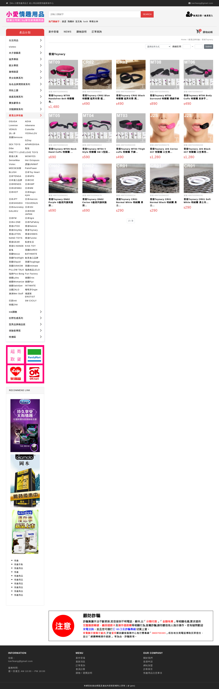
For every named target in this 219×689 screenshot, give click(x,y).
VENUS (13, 129)
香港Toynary (31, 230)
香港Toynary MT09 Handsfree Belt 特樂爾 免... (61, 98)
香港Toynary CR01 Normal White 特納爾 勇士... (129, 202)
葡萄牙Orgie (31, 289)
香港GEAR (14, 242)
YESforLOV (31, 133)
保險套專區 (25, 330)
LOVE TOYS (31, 152)
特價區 (25, 336)
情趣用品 (18, 568)
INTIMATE (30, 285)
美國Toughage (32, 261)
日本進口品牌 (15, 180)
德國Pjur (29, 281)
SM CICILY (31, 300)
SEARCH (147, 14)
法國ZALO (14, 289)
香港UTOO (14, 226)
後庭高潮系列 (25, 96)
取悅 (27, 148)
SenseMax (14, 160)
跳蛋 (64, 21)
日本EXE (29, 180)
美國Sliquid (15, 261)
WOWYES (30, 156)
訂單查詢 (97, 31)
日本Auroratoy (16, 207)
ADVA (28, 121)
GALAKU (13, 211)
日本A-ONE (15, 222)
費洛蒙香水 (25, 102)
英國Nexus (14, 254)
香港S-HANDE (16, 246)
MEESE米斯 (15, 168)
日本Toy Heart (32, 172)
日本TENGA (15, 176)
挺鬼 (11, 250)
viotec (25, 46)
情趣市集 (18, 564)
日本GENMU (15, 188)
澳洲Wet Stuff (16, 293)
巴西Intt (13, 300)
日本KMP (30, 184)
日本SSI (29, 207)
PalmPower (31, 168)
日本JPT (13, 199)
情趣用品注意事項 (152, 673)
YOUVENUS (31, 203)
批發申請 (148, 661)
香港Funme (31, 238)
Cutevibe (30, 129)
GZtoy (28, 140)
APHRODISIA (32, 144)
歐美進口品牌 (31, 257)
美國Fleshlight (16, 257)
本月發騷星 (25, 52)
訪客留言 (148, 669)
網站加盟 (148, 665)
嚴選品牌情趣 (25, 115)
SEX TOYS (14, 144)
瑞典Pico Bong (16, 273)
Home (183, 40)
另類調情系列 (25, 109)
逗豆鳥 (78, 21)
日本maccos (31, 199)
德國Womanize (16, 281)
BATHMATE (31, 254)
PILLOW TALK (16, 269)
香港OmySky (15, 230)
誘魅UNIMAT (31, 164)
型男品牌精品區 (25, 324)
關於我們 (148, 658)
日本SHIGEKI (16, 203)
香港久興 (13, 156)
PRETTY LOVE (17, 152)
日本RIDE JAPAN (30, 212)
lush (85, 21)
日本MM (29, 188)
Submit (208, 46)
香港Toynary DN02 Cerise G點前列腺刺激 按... (94, 202)
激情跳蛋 (25, 71)
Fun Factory (31, 273)
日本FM (13, 218)
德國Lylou (14, 277)
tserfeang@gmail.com (202, 3)
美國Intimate (31, 265)
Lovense (13, 125)
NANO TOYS (15, 238)
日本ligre (29, 218)
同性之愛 (25, 90)
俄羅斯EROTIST (30, 295)
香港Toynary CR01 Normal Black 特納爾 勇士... (163, 202)
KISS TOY (30, 246)
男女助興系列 (25, 77)
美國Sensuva (15, 137)
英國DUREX (31, 250)
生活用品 (25, 40)
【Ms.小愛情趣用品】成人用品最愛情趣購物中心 (31, 3)
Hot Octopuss (32, 160)
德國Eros (29, 277)
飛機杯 (71, 21)
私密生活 (29, 242)
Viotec (12, 164)
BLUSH (13, 172)
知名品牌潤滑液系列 (25, 84)
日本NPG (30, 176)
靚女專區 (25, 65)
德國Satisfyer (16, 285)
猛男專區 (25, 59)
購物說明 (82, 31)
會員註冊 (197, 15)
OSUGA (13, 121)
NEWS (67, 31)
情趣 (16, 560)
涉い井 (12, 133)
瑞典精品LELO (32, 269)
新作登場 (54, 31)
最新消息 (80, 661)
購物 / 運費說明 (84, 673)
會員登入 (208, 15)
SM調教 (25, 311)
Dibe (11, 148)
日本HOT (13, 192)
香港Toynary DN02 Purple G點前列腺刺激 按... (61, 202)
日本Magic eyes (30, 193)
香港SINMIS (31, 234)
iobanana (30, 125)
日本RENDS (15, 184)
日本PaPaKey (32, 222)
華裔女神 (93, 21)
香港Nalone (31, 226)
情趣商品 (18, 576)
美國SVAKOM (16, 265)
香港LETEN (15, 234)
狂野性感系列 (25, 318)
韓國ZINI (13, 304)
